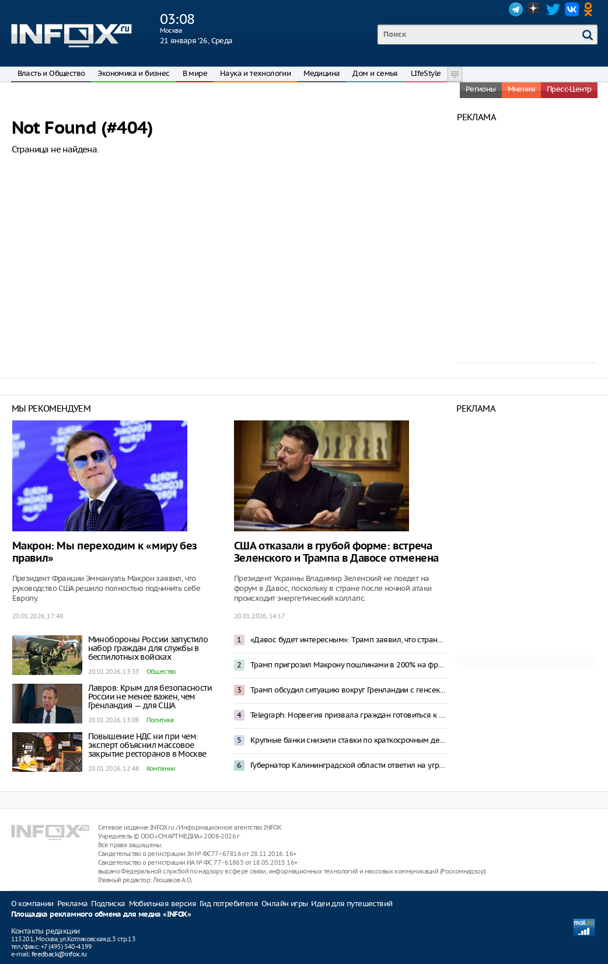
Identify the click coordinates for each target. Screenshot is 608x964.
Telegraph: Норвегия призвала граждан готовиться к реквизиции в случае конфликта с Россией (349, 715)
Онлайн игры (284, 903)
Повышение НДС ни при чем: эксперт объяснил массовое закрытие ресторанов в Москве (147, 745)
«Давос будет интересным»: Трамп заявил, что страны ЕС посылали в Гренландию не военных (349, 639)
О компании (32, 903)
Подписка (108, 903)
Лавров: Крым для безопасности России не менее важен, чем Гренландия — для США (150, 697)
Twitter (553, 9)
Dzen (534, 9)
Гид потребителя (229, 903)
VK (572, 9)
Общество (161, 671)
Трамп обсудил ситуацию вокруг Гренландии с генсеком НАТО (349, 689)
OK (590, 9)
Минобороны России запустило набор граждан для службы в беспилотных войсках (148, 648)
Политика (160, 720)
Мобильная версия (162, 903)
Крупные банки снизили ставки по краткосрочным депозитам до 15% (349, 740)
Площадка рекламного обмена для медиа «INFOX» (101, 914)
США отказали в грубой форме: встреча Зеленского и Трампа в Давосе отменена (336, 552)
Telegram (516, 9)
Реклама (72, 903)
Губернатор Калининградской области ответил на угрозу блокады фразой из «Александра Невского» (349, 765)
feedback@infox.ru (59, 954)
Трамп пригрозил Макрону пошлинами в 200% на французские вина (349, 664)
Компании (161, 768)
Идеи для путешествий (351, 903)
